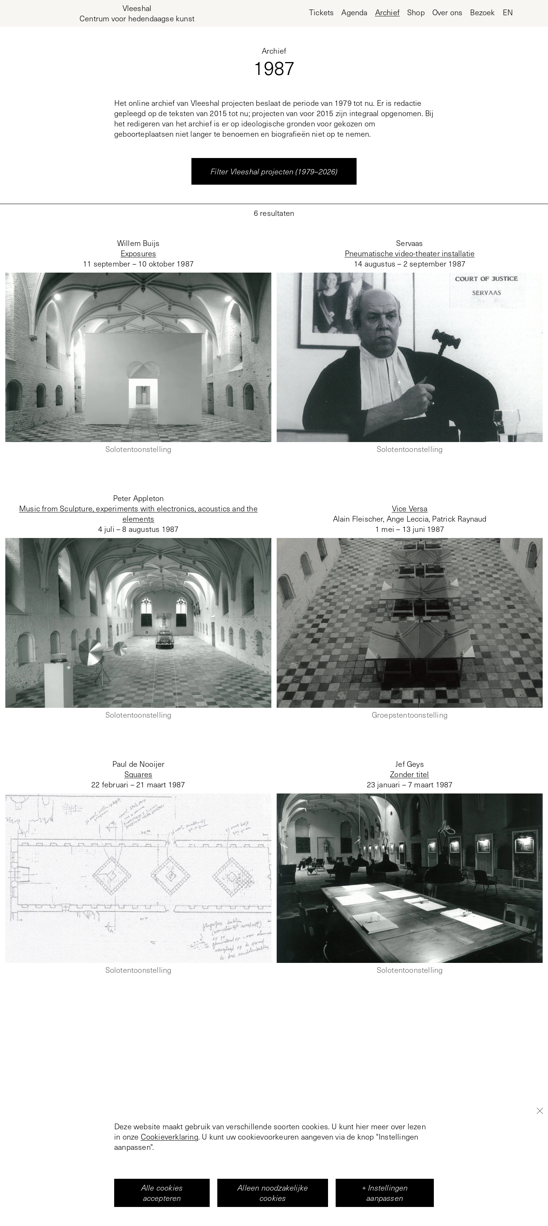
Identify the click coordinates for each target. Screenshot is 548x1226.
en (508, 12)
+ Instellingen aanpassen (385, 1192)
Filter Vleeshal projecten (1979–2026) (273, 171)
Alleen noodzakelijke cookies (272, 1192)
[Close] (539, 1110)
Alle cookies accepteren (162, 1192)
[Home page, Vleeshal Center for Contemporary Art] (137, 13)
